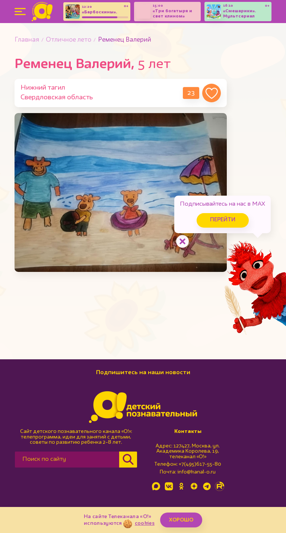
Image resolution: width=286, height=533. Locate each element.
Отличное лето (68, 40)
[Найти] (128, 460)
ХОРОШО (181, 520)
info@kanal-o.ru (196, 472)
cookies (145, 523)
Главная (27, 40)
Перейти (222, 220)
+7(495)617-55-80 (200, 464)
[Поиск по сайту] (67, 460)
